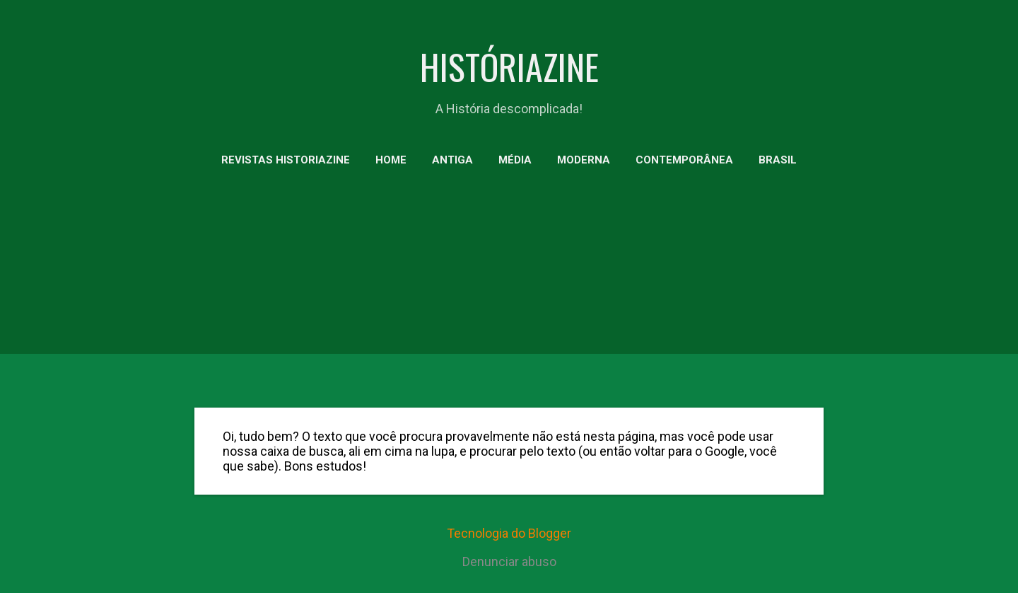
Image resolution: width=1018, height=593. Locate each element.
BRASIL (778, 160)
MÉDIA (515, 160)
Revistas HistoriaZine (285, 160)
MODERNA (583, 160)
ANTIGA (452, 160)
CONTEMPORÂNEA (684, 160)
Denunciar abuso (509, 561)
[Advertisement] (509, 290)
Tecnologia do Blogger (509, 533)
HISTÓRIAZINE (509, 66)
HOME (390, 160)
